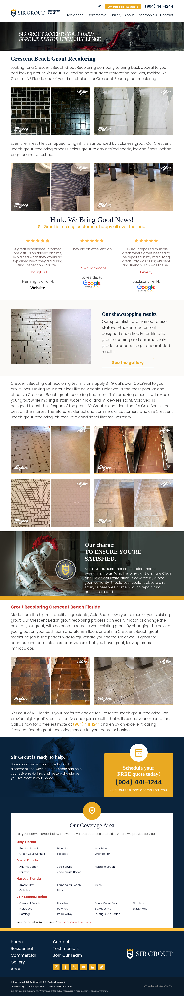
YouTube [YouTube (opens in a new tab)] (83, 967)
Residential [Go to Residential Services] (75, 15)
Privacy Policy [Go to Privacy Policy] (36, 986)
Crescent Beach (29, 903)
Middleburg (102, 848)
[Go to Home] (37, 12)
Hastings (24, 914)
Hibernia (62, 848)
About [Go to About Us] (129, 15)
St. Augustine (103, 908)
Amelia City (26, 885)
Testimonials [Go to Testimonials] (147, 15)
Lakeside (62, 854)
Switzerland (140, 908)
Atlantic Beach (28, 867)
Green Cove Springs (32, 854)
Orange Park (103, 854)
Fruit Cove (25, 908)
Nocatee (62, 903)
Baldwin (24, 872)
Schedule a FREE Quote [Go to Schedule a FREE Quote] (123, 6)
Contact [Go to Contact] (166, 15)
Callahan (25, 890)
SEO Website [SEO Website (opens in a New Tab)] (150, 986)
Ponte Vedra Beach (107, 903)
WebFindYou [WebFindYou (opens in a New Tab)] (166, 986)
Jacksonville (64, 867)
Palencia (62, 908)
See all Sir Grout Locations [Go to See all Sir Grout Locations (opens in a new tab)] (74, 922)
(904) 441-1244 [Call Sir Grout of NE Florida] (159, 6)
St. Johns (138, 903)
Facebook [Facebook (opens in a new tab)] (65, 967)
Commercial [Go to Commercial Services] (97, 15)
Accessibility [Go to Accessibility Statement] (17, 986)
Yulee (98, 885)
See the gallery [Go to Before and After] (128, 362)
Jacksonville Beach (69, 872)
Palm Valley (64, 914)
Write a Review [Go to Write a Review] (99, 6)
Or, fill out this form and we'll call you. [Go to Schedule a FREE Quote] (138, 790)
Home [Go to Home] (17, 942)
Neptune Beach (105, 867)
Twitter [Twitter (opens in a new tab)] (74, 967)
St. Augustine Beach (107, 914)
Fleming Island (28, 848)
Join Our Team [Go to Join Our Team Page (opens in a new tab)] (67, 955)
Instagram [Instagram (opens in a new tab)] (56, 967)
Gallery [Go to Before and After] (115, 15)
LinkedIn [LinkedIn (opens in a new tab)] (92, 967)
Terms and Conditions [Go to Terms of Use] (60, 986)
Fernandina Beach (69, 885)
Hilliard (61, 890)
